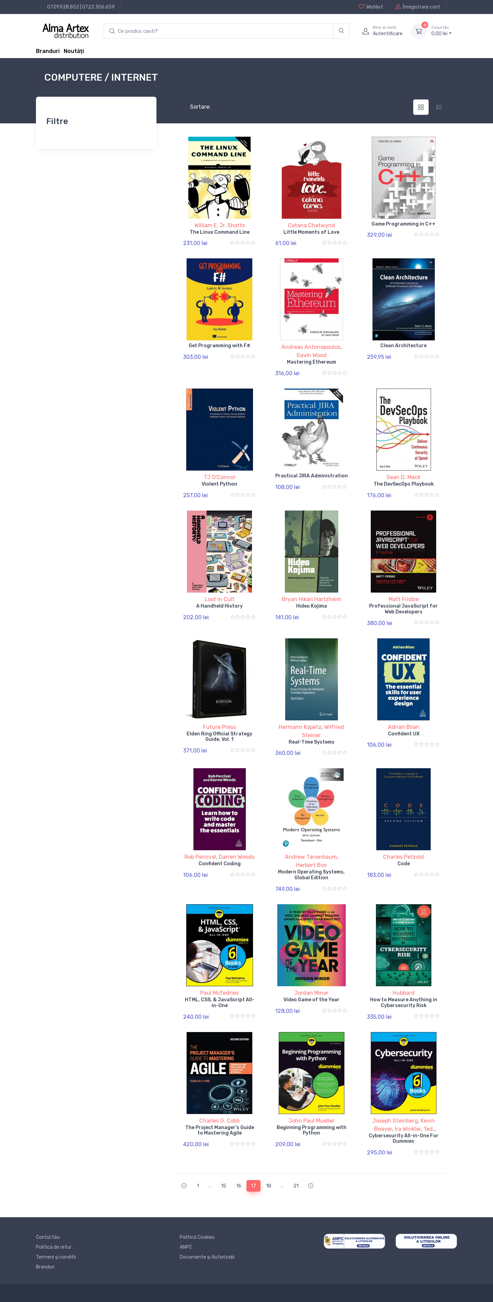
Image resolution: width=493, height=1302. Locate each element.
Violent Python (219, 484)
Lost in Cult (220, 599)
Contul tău (48, 1237)
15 (223, 1186)
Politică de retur (54, 1247)
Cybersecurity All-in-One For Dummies (404, 1138)
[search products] (218, 31)
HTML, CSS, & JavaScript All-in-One (219, 1002)
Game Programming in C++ (403, 224)
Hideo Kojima (311, 606)
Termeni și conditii (56, 1257)
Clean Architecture (403, 346)
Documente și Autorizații (207, 1257)
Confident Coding (220, 864)
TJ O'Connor (220, 477)
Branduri (48, 51)
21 (296, 1186)
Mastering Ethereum (311, 362)
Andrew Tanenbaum (311, 857)
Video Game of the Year (311, 1000)
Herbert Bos (311, 865)
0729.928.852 (63, 7)
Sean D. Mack (403, 477)
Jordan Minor (311, 993)
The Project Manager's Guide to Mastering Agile (219, 1130)
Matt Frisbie (404, 599)
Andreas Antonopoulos (310, 347)
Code (403, 864)
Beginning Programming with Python (311, 1130)
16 (238, 1186)
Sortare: (194, 107)
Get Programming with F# (219, 346)
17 (253, 1186)
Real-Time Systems (311, 742)
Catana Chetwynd (311, 225)
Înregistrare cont (417, 7)
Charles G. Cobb (219, 1120)
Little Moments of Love (311, 232)
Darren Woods (236, 857)
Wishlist (371, 7)
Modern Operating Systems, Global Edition (311, 875)
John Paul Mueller (311, 1120)
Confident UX (403, 734)
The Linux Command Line (220, 232)
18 (268, 1186)
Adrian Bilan (403, 727)
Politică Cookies (197, 1237)
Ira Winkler (408, 1129)
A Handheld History (219, 606)
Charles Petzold (403, 857)
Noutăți (74, 51)
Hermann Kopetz (300, 727)
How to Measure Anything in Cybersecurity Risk (403, 1002)
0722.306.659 (98, 7)
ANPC (186, 1247)
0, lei (441, 31)
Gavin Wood (311, 355)
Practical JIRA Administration (311, 476)
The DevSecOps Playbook (404, 484)
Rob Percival (200, 857)
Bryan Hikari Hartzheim (311, 599)
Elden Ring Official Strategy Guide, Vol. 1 (219, 737)
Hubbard (404, 993)
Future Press (219, 727)
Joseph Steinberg (395, 1120)
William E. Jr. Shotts (219, 225)
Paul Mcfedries (219, 993)
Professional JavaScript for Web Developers (403, 609)
